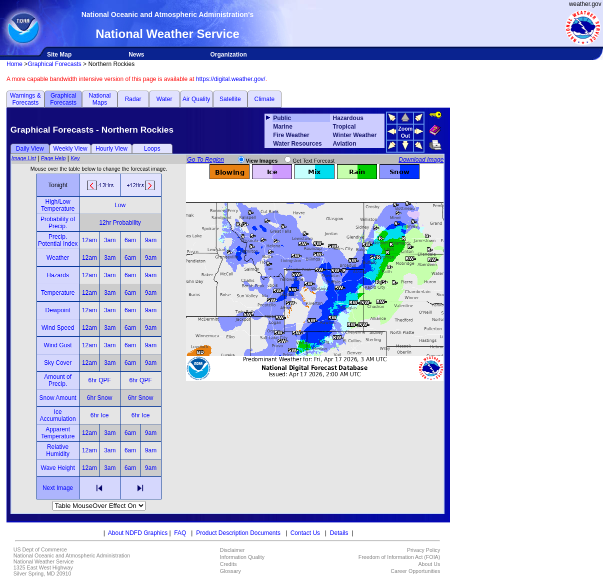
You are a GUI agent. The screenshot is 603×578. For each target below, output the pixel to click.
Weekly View (70, 148)
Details (339, 532)
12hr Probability (119, 222)
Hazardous (348, 118)
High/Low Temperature (57, 205)
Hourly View (112, 148)
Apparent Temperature (57, 433)
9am (150, 240)
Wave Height (58, 467)
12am (89, 240)
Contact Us (305, 532)
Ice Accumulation (58, 415)
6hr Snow (99, 397)
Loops (152, 148)
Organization (228, 54)
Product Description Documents (238, 532)
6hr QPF (99, 380)
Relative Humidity (58, 450)
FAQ (180, 532)
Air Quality (196, 99)
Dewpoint (58, 310)
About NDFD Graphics (138, 532)
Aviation (344, 143)
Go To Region (205, 159)
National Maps (99, 99)
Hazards (57, 275)
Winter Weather (355, 135)
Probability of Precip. (57, 223)
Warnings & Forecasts (25, 99)
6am (130, 240)
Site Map (59, 54)
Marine (282, 126)
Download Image (421, 159)
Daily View (30, 148)
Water (164, 99)
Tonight (58, 185)
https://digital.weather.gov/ (231, 79)
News (136, 54)
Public (282, 118)
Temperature (57, 292)
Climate (264, 99)
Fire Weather (291, 135)
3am (110, 240)
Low (120, 205)
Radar (133, 99)
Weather (57, 257)
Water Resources (297, 143)
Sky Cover (58, 362)
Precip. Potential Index (58, 240)
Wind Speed (58, 327)
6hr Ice (99, 415)
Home (14, 64)
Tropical (344, 126)
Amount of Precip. (58, 380)
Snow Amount (58, 397)
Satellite (230, 99)
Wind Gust (58, 345)
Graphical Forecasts (54, 64)
